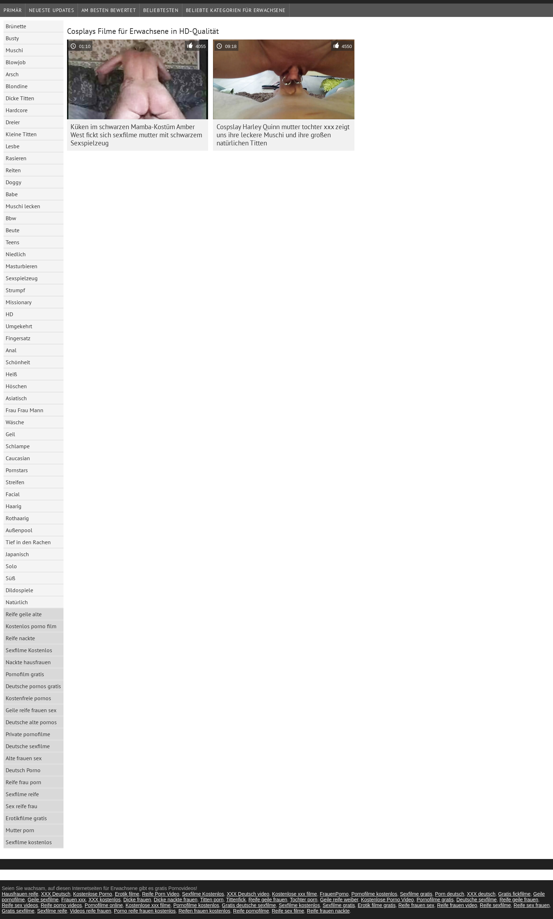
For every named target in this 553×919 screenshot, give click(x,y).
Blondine (17, 86)
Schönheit (18, 362)
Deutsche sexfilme (28, 746)
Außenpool (19, 530)
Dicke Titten (20, 98)
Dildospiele (19, 590)
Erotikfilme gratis (26, 818)
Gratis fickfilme (514, 894)
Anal (11, 350)
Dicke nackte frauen (176, 899)
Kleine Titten (21, 134)
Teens (12, 242)
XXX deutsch (481, 894)
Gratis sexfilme (18, 911)
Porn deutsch (449, 894)
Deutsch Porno (23, 770)
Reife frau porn (23, 782)
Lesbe (12, 146)
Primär (13, 10)
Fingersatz (18, 338)
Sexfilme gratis (416, 894)
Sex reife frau (21, 806)
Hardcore (17, 110)
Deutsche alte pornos (31, 722)
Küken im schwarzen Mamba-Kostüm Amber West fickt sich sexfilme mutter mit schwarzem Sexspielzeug (136, 134)
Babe (12, 194)
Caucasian (18, 458)
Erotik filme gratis (376, 905)
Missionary (18, 302)
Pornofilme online (104, 905)
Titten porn (211, 899)
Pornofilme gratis (435, 899)
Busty (12, 38)
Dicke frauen (137, 899)
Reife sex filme (288, 911)
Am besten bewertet (108, 10)
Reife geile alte (24, 614)
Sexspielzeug (22, 278)
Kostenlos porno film (31, 626)
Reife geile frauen (268, 899)
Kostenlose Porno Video (387, 899)
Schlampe (18, 446)
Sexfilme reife (22, 794)
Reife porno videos (61, 905)
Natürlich (17, 602)
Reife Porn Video (161, 894)
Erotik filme (127, 894)
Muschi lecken (23, 206)
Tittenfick (236, 899)
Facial (13, 494)
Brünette (16, 26)
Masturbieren (21, 266)
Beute (12, 230)
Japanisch (17, 554)
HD (9, 314)
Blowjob (16, 62)
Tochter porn (303, 899)
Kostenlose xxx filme (294, 894)
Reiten (13, 170)
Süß (10, 578)
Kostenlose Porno (92, 894)
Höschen (16, 386)
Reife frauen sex (416, 905)
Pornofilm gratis (25, 674)
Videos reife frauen (90, 911)
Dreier (13, 122)
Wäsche (15, 422)
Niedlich (16, 254)
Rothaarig (17, 518)
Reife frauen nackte (328, 911)
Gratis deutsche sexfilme (249, 905)
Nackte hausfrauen (28, 662)
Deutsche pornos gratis (33, 686)
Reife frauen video (457, 905)
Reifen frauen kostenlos (204, 911)
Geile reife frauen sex (31, 710)
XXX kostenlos (105, 899)
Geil (10, 434)
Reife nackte (20, 638)
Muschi (14, 50)
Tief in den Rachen (28, 542)
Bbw (11, 218)
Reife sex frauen (531, 905)
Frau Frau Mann (24, 410)
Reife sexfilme (495, 905)
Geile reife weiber (339, 899)
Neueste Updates (51, 10)
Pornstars (17, 470)
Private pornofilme (28, 734)
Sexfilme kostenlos (29, 842)
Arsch (12, 74)
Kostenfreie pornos (28, 698)
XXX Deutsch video (248, 894)
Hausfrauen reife (20, 894)
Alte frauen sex (24, 758)
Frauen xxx (73, 899)
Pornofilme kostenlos (374, 894)
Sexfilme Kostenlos (29, 650)
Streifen (15, 482)
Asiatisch (16, 398)
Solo (11, 566)
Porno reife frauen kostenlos (145, 911)
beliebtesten (160, 10)
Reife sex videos (20, 905)
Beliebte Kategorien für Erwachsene (236, 10)
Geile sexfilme (43, 899)
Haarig (14, 506)
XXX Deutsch (55, 894)
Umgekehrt (19, 326)
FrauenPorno (334, 894)
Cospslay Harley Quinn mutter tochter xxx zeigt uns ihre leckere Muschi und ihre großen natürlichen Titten (283, 134)
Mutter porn (20, 830)
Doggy (13, 182)
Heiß (11, 374)
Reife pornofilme (251, 911)
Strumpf (15, 290)
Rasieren (16, 158)
